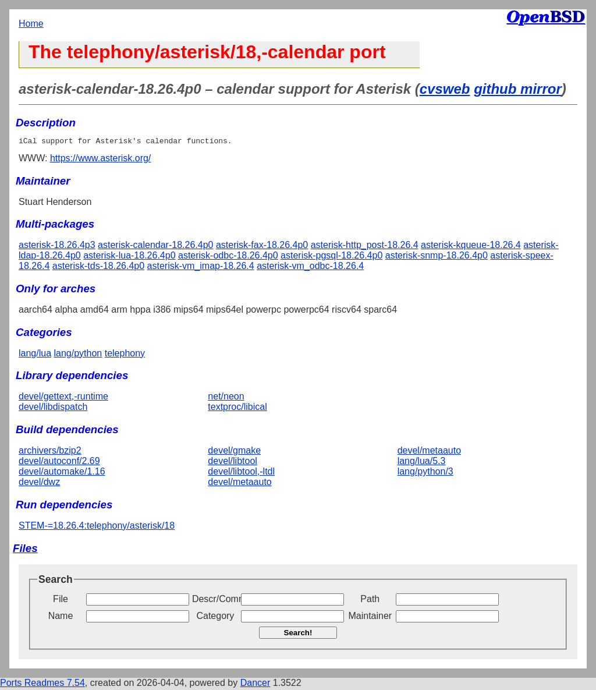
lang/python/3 (425, 473)
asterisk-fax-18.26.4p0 (262, 247)
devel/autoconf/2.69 (59, 463)
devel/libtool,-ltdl (241, 473)
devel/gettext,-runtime (63, 398)
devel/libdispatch (53, 408)
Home (31, 24)
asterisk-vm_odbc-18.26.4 (310, 268)
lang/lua (35, 355)
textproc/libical (237, 408)
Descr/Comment (215, 601)
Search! (298, 634)
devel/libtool (232, 463)
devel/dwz (39, 484)
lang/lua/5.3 (422, 463)
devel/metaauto (239, 484)
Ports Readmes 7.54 (42, 684)
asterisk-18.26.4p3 (57, 247)
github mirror (518, 89)
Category (215, 617)
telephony (125, 355)
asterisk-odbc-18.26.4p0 (228, 257)
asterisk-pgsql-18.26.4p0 (331, 257)
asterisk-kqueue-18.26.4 (471, 247)
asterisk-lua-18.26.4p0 (129, 257)
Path (369, 601)
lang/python (78, 355)
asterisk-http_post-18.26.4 (364, 247)
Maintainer (370, 617)
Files (25, 550)
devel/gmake (234, 452)
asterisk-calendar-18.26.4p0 (155, 247)
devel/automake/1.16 (62, 473)
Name (60, 617)
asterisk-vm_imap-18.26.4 (200, 268)
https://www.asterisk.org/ (100, 160)
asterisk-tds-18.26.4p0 (98, 268)
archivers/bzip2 (50, 452)
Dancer (255, 684)
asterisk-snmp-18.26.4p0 (436, 257)
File (60, 601)
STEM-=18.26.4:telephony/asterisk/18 (97, 527)
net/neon (226, 398)
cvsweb (445, 89)
